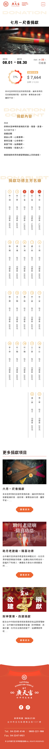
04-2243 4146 (17, 731)
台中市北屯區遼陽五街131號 (24, 722)
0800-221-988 (36, 731)
